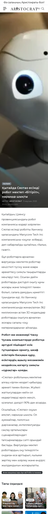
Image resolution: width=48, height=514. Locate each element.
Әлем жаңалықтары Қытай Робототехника (22, 473)
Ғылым (6, 184)
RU (38, 8)
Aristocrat (15, 201)
